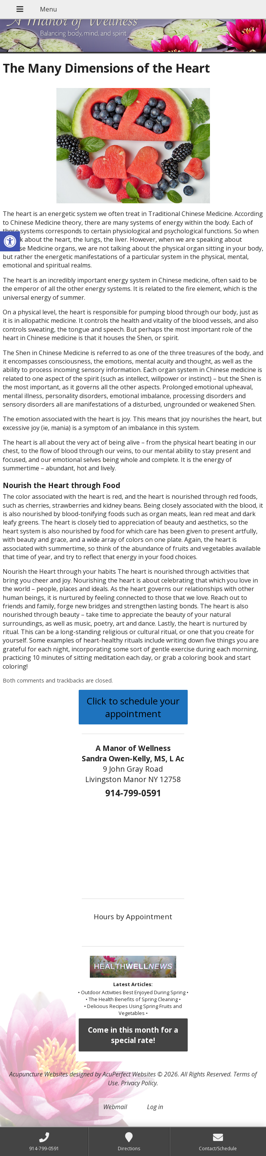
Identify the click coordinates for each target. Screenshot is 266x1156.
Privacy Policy (139, 1083)
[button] (10, 241)
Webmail (115, 1107)
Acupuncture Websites (38, 1074)
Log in (155, 1107)
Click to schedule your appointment (133, 707)
